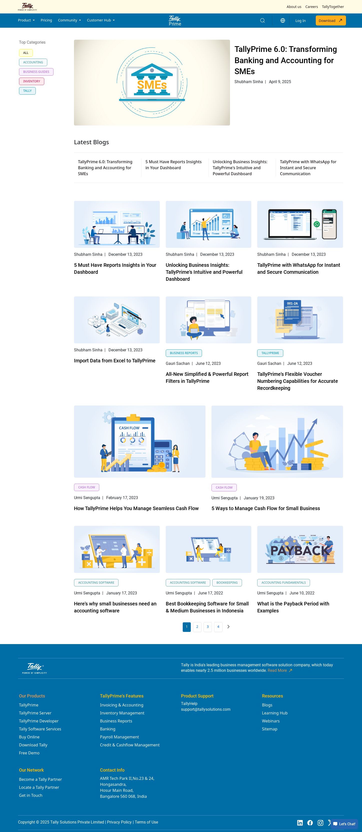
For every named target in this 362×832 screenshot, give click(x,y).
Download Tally (33, 745)
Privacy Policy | (121, 822)
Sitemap (270, 729)
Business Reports (116, 721)
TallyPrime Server (35, 713)
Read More (280, 670)
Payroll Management (119, 737)
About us (294, 6)
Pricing (46, 20)
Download (331, 20)
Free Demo (29, 753)
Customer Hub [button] (99, 20)
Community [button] (68, 20)
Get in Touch (30, 795)
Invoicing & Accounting (122, 705)
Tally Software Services (40, 729)
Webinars (271, 721)
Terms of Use (146, 822)
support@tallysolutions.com (205, 709)
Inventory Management (122, 713)
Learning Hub (275, 713)
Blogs (267, 705)
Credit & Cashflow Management (130, 745)
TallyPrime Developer (38, 721)
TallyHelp (189, 703)
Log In (301, 20)
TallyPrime (28, 705)
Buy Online (29, 737)
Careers (311, 6)
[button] (282, 20)
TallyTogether (333, 6)
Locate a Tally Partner (39, 787)
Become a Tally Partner (40, 779)
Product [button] (25, 20)
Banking (108, 729)
